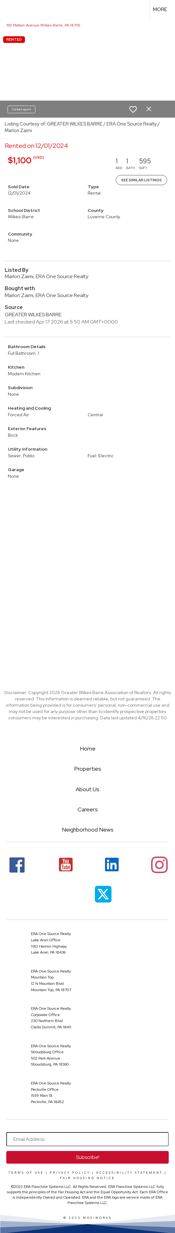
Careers (88, 809)
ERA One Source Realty (51, 933)
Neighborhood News (88, 829)
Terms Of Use (26, 1173)
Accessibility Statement (129, 1173)
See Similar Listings (141, 180)
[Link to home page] (10, 9)
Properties (87, 768)
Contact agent (21, 109)
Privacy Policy (70, 1173)
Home (88, 748)
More (160, 9)
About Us (87, 789)
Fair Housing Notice (87, 1178)
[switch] (133, 109)
